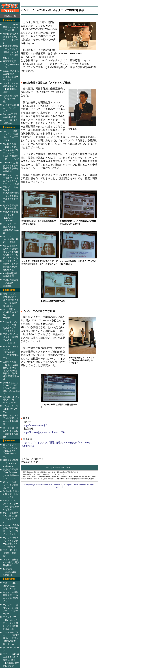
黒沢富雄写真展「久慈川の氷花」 (10, 98)
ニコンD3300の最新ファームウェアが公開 (10, 27)
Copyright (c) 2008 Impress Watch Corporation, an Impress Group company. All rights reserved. (59, 486)
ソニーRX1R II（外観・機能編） (10, 553)
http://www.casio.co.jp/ (35, 425)
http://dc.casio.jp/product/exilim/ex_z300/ (44, 432)
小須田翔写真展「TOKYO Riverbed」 (10, 283)
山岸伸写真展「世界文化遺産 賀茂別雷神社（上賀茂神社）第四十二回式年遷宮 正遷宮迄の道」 (11, 370)
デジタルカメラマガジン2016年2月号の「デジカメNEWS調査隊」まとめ (11, 638)
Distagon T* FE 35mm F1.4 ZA (10, 115)
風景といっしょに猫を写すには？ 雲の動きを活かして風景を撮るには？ (11, 300)
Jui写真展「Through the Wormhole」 (9, 572)
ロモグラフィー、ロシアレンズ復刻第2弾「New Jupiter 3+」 (10, 451)
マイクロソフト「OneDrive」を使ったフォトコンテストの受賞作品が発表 (10, 623)
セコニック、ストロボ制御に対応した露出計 (10, 239)
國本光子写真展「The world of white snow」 (10, 463)
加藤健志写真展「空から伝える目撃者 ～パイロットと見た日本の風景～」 (11, 52)
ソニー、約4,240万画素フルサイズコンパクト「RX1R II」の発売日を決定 (11, 660)
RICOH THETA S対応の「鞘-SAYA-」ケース (11, 400)
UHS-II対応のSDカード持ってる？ (11, 108)
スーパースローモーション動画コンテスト (10, 485)
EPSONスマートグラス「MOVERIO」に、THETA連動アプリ (11, 352)
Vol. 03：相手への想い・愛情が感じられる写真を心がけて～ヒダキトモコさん (10, 252)
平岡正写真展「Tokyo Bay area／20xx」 (11, 64)
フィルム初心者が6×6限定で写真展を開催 (11, 562)
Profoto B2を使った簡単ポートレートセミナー (11, 494)
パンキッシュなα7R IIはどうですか (10, 409)
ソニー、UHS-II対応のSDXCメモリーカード (10, 586)
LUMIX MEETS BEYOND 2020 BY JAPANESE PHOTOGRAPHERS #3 (13, 388)
